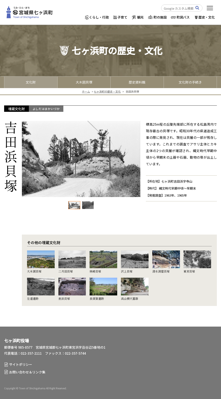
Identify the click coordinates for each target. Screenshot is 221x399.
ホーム (86, 91)
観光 (140, 17)
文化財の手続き (190, 82)
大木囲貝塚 (84, 82)
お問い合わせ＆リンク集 (27, 371)
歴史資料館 (137, 82)
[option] (81, 159)
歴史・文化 (207, 17)
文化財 (31, 82)
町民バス (183, 17)
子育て (122, 17)
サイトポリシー (20, 364)
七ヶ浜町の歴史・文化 (107, 91)
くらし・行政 (99, 17)
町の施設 (160, 17)
